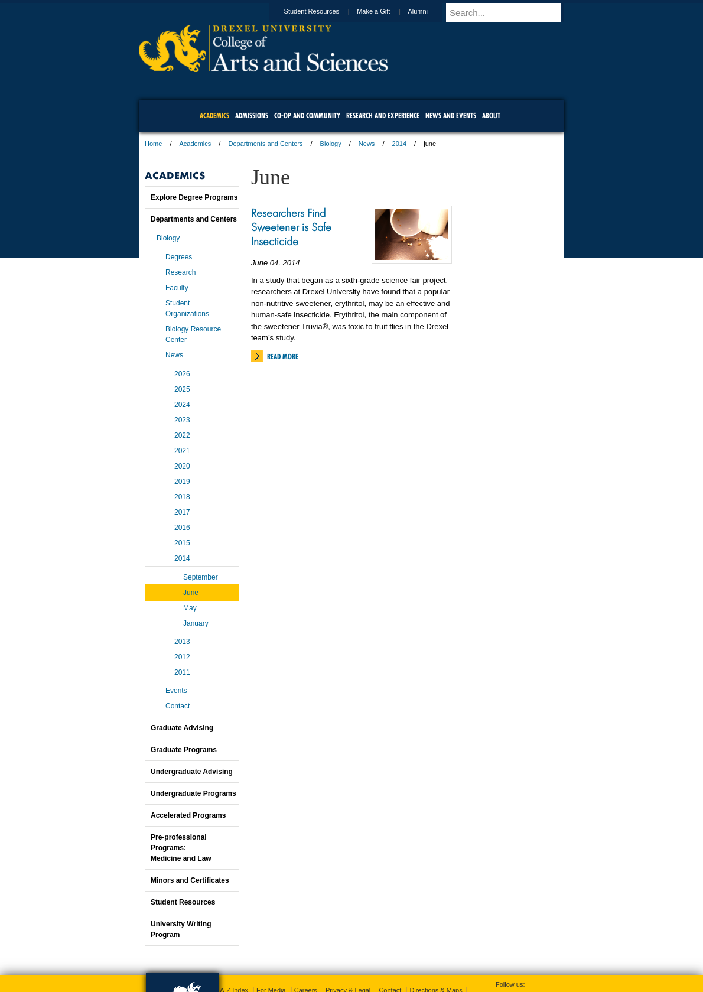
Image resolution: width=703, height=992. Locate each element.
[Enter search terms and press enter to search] (510, 12)
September (200, 577)
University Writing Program (181, 929)
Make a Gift (384, 11)
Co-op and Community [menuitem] (307, 115)
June (190, 592)
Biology (330, 143)
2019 (182, 481)
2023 (182, 420)
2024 (182, 405)
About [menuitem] (491, 115)
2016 (182, 527)
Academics (195, 143)
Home (153, 143)
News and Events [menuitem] (450, 115)
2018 (182, 497)
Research (180, 272)
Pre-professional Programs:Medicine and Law (181, 848)
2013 (182, 642)
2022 (182, 435)
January (196, 623)
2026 (182, 374)
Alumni (429, 11)
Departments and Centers (265, 143)
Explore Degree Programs (194, 197)
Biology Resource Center (193, 334)
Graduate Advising (182, 728)
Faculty (176, 288)
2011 (182, 672)
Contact (177, 706)
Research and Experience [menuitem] (382, 115)
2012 (182, 657)
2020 (182, 466)
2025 (182, 389)
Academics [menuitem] (214, 115)
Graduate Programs (184, 750)
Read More (282, 356)
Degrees (178, 257)
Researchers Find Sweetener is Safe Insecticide (291, 227)
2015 (182, 543)
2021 (182, 451)
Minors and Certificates (190, 880)
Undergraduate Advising (192, 771)
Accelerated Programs (188, 815)
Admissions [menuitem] (251, 115)
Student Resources (323, 11)
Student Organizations (187, 308)
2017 (182, 512)
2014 (399, 143)
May (190, 608)
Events (176, 691)
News (367, 143)
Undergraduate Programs (193, 793)
